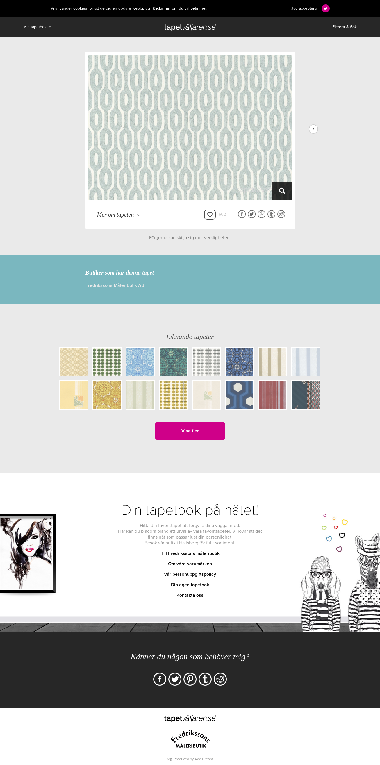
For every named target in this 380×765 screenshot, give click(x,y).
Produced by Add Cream (193, 759)
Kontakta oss (190, 595)
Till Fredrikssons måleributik (190, 553)
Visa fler (190, 431)
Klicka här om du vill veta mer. (180, 8)
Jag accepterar (304, 8)
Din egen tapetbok (190, 585)
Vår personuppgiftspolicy (190, 574)
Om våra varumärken (190, 564)
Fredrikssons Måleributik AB (114, 285)
